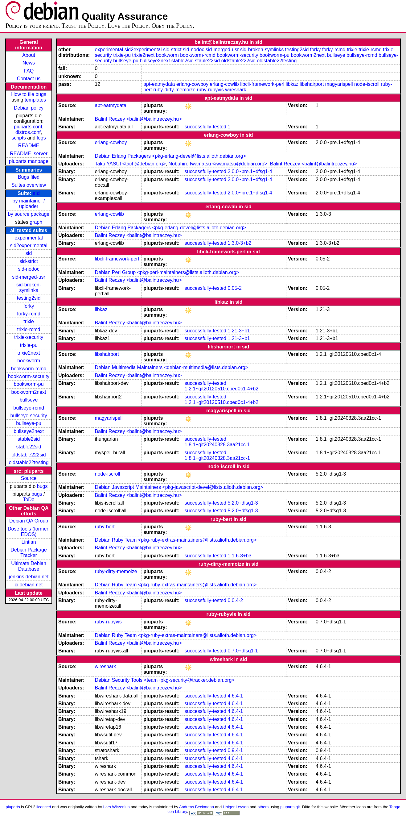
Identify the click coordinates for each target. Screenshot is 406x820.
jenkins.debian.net (29, 576)
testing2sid (29, 298)
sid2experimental (28, 245)
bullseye (29, 399)
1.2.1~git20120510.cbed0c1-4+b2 (221, 388)
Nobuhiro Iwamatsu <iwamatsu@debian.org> (218, 163)
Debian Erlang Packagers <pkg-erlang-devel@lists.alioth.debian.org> (170, 156)
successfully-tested (205, 126)
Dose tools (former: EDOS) (29, 531)
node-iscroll (366, 84)
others (263, 807)
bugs (42, 486)
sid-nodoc (28, 269)
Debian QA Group (28, 520)
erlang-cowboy (192, 84)
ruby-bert (105, 526)
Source (29, 478)
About (28, 55)
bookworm (28, 360)
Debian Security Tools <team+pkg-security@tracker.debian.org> (165, 680)
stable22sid (28, 446)
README (28, 145)
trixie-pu (29, 345)
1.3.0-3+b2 (239, 243)
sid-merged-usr (28, 277)
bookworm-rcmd (29, 368)
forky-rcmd (28, 313)
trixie (28, 321)
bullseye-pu (28, 423)
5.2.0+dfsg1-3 (243, 503)
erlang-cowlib (224, 84)
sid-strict (28, 261)
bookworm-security (28, 376)
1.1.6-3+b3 (239, 555)
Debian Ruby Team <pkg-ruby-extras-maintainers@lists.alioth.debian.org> (176, 540)
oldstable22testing (29, 462)
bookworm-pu (29, 384)
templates (35, 99)
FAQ (29, 70)
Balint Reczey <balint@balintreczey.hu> (138, 119)
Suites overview (28, 185)
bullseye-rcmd (28, 407)
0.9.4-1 (235, 750)
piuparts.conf (28, 126)
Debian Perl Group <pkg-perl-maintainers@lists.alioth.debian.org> (167, 272)
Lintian (29, 542)
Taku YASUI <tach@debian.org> (130, 163)
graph (36, 222)
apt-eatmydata (159, 84)
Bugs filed (28, 177)
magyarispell (339, 84)
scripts (18, 137)
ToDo (28, 499)
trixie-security (28, 337)
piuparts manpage (28, 161)
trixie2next (29, 353)
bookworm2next (28, 392)
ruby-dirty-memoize (174, 89)
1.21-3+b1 (239, 330)
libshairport (312, 84)
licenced (43, 807)
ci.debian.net (29, 584)
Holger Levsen (236, 807)
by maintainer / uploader (29, 203)
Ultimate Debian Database (28, 566)
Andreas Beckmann (196, 807)
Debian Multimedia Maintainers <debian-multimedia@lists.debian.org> (171, 367)
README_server (28, 153)
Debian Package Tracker (28, 552)
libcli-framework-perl (262, 84)
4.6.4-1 (235, 695)
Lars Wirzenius (116, 807)
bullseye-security (28, 415)
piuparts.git (290, 807)
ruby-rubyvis (210, 89)
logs (41, 137)
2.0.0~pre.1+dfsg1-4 (250, 171)
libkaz (292, 84)
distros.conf (28, 132)
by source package (28, 214)
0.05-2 (234, 288)
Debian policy (28, 107)
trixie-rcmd (28, 329)
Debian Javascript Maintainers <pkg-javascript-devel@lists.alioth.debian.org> (179, 487)
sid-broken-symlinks (28, 287)
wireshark (235, 89)
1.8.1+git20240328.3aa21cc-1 (217, 444)
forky (28, 306)
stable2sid (29, 439)
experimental (28, 237)
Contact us (28, 78)
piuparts (13, 807)
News (29, 62)
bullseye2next (29, 431)
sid (36, 193)
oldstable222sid (28, 454)
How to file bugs (28, 94)
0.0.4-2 (235, 600)
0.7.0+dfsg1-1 (243, 650)
